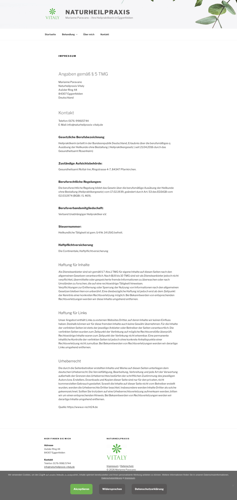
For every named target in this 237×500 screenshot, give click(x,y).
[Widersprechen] (233, 485)
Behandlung (70, 34)
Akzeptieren (81, 489)
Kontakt (104, 34)
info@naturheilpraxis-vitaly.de (59, 466)
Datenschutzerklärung (111, 478)
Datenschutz (127, 466)
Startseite (50, 34)
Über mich (88, 34)
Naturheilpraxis (97, 12)
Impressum (112, 466)
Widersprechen (112, 489)
